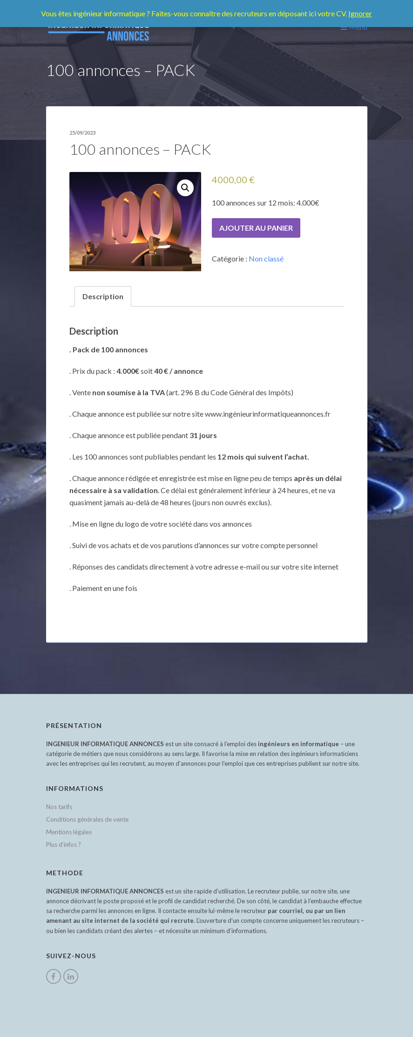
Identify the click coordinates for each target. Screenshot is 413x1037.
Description (102, 296)
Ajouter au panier (256, 227)
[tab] (102, 296)
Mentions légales (69, 832)
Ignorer (360, 13)
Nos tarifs (59, 806)
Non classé (266, 258)
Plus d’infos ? (63, 844)
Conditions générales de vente (87, 819)
